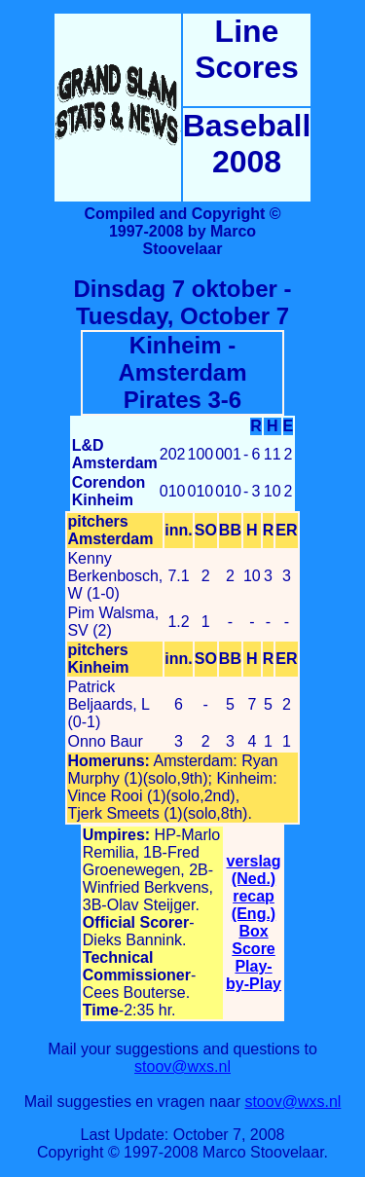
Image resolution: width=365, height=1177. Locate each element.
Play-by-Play (253, 975)
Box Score (253, 940)
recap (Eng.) (253, 905)
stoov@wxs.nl (182, 1066)
